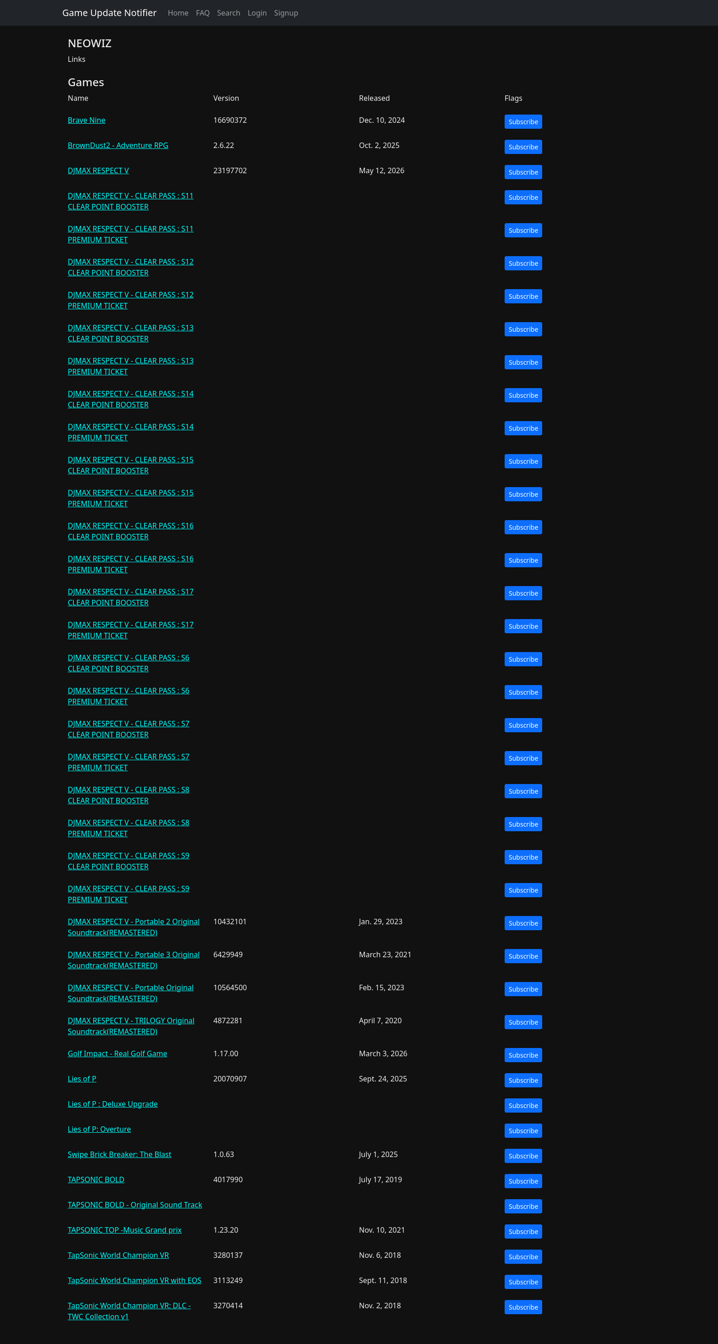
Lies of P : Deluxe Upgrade (113, 1104)
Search (228, 13)
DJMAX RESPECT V (98, 170)
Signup (286, 13)
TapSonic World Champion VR (118, 1255)
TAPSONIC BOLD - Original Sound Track (135, 1205)
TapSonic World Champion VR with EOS (134, 1280)
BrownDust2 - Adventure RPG (118, 145)
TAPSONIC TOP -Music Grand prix (125, 1230)
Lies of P (82, 1079)
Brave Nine (86, 120)
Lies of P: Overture (99, 1129)
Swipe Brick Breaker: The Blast (119, 1154)
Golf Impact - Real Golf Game (117, 1053)
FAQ (203, 13)
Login (257, 13)
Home (178, 13)
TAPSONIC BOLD (96, 1179)
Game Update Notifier (109, 12)
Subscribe (523, 121)
